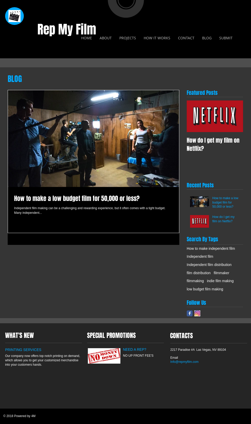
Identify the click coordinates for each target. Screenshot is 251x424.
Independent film (200, 256)
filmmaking (195, 281)
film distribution (199, 273)
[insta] (197, 313)
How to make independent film (211, 248)
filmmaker (221, 273)
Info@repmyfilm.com (184, 362)
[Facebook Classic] (190, 313)
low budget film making (205, 289)
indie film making (220, 281)
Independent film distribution (209, 265)
